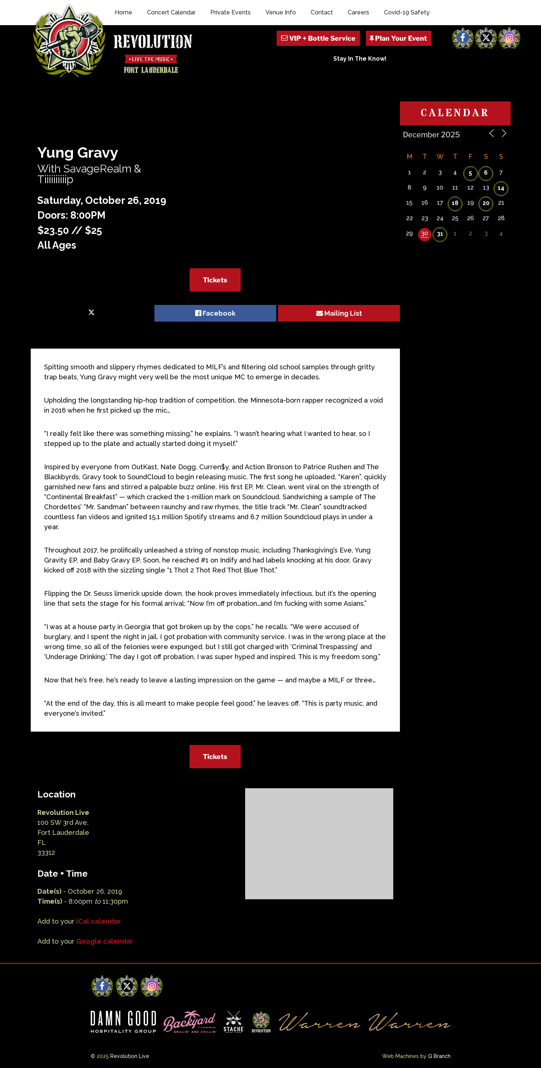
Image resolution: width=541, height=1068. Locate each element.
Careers (358, 12)
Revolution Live (129, 1056)
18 (455, 202)
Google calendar (104, 941)
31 (440, 233)
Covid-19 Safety (407, 12)
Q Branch (439, 1056)
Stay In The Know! (360, 58)
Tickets (215, 280)
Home (123, 12)
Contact (322, 12)
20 (486, 202)
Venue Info (281, 12)
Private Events (230, 12)
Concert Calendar (171, 12)
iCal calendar (98, 921)
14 (501, 187)
